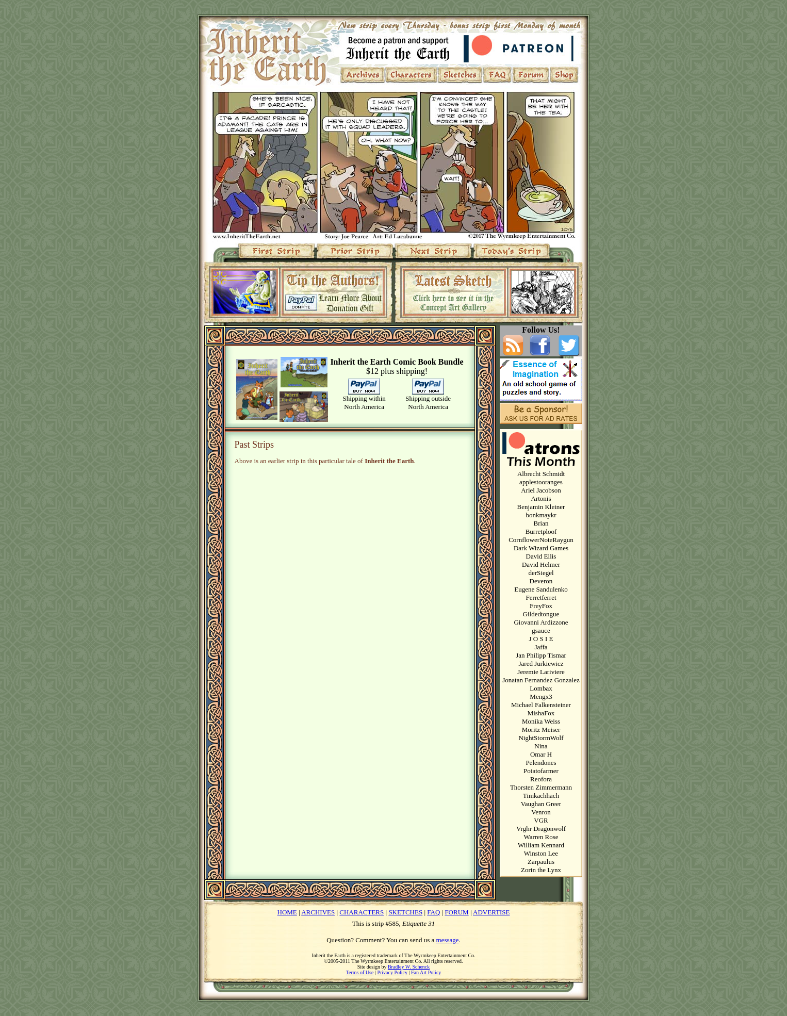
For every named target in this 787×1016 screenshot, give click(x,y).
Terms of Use (360, 972)
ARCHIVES (318, 912)
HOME (287, 912)
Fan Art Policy (426, 972)
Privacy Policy (392, 972)
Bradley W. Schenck (409, 967)
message (447, 940)
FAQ (433, 912)
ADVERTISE (491, 912)
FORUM (456, 912)
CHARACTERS (361, 912)
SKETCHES (405, 912)
